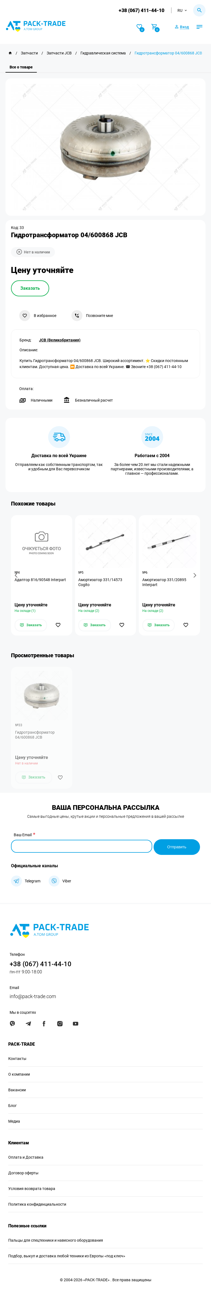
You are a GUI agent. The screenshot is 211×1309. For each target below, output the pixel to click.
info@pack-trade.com (33, 996)
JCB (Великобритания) (59, 339)
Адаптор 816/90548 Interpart (40, 580)
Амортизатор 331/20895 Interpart (165, 582)
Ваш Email (23, 835)
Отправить (176, 846)
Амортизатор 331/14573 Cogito (101, 582)
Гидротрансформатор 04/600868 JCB (35, 735)
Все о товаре (21, 67)
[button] (17, 575)
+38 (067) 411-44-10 (140, 10)
